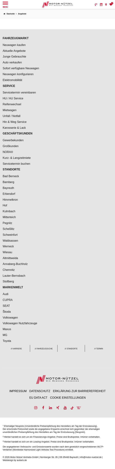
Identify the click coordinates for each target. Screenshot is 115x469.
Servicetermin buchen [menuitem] (16, 163)
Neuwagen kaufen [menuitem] (14, 44)
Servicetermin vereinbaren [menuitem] (19, 92)
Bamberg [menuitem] (8, 182)
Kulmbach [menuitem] (9, 211)
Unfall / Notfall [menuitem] (11, 116)
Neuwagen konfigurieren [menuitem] (18, 74)
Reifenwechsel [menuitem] (12, 104)
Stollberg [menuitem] (8, 281)
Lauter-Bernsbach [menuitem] (14, 275)
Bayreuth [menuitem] (8, 187)
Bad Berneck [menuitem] (11, 176)
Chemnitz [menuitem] (9, 269)
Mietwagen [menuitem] (9, 110)
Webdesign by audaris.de (15, 460)
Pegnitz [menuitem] (7, 223)
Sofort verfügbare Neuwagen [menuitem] (21, 68)
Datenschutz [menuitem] (39, 391)
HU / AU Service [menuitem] (13, 98)
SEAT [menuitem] (6, 305)
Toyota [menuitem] (7, 340)
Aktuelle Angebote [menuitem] (14, 50)
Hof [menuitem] (5, 205)
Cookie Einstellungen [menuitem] (68, 397)
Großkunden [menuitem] (11, 146)
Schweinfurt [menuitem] (10, 234)
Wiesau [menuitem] (7, 252)
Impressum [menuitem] (18, 391)
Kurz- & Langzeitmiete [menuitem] (17, 157)
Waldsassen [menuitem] (10, 240)
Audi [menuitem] (5, 294)
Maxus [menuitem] (7, 329)
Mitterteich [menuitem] (9, 217)
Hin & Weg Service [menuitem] (15, 121)
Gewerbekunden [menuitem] (13, 140)
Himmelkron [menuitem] (10, 199)
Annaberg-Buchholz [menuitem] (15, 263)
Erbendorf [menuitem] (9, 193)
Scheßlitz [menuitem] (8, 228)
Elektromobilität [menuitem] (12, 80)
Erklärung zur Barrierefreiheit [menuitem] (79, 391)
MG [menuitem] (5, 335)
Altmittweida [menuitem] (10, 258)
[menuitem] (96, 4)
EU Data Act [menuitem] (38, 397)
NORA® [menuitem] (8, 151)
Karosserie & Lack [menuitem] (14, 127)
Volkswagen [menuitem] (10, 317)
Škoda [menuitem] (7, 311)
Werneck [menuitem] (8, 246)
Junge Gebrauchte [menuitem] (14, 56)
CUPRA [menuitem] (8, 299)
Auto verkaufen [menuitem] (12, 62)
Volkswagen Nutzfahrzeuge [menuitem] (20, 323)
